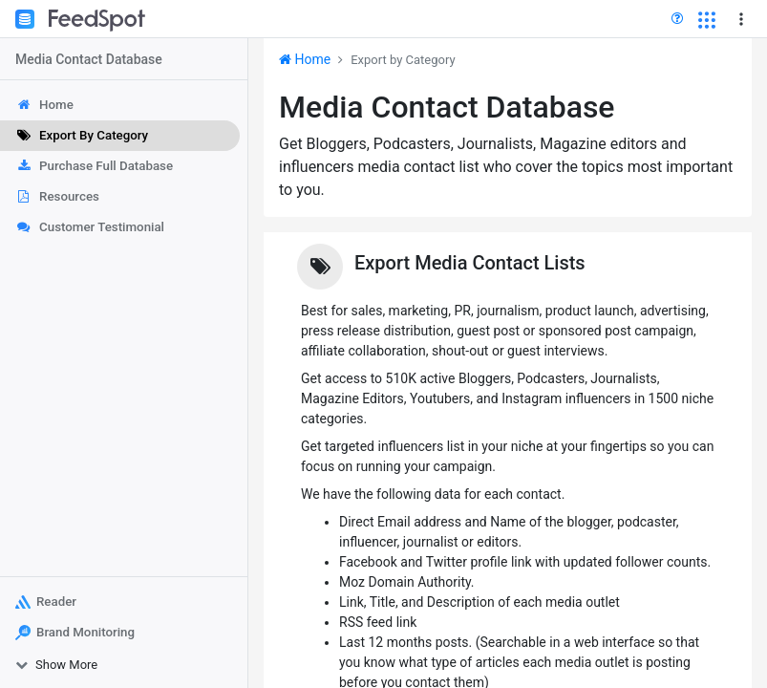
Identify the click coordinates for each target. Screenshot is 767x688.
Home (304, 59)
